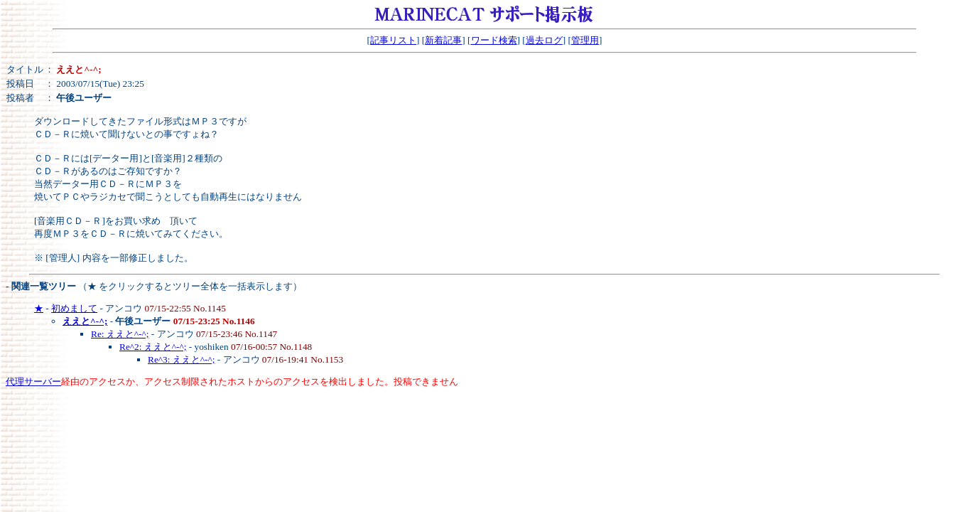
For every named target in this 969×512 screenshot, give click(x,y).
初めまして (74, 308)
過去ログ (544, 40)
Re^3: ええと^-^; (181, 359)
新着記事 (443, 40)
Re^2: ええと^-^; (152, 346)
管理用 (585, 40)
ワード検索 (494, 40)
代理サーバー (33, 381)
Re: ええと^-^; (120, 334)
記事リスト (393, 40)
